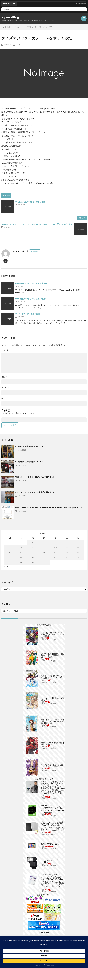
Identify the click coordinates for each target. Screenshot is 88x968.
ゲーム (17, 45)
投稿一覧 (34, 251)
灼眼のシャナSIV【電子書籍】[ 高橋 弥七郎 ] (52, 743)
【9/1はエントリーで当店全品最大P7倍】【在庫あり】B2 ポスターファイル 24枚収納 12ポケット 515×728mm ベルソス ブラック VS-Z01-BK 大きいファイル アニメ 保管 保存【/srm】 (53, 826)
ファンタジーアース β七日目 (27, 314)
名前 (4, 377)
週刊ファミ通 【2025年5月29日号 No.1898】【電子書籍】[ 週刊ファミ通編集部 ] (53, 655)
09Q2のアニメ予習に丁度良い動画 (30, 202)
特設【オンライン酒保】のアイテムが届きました (35, 477)
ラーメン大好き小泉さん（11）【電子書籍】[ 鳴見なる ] (53, 766)
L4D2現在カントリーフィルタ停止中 (31, 299)
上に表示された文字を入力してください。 (18, 413)
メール (5, 388)
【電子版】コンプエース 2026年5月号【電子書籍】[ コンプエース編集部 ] (52, 634)
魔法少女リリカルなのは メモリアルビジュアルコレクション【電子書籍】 (53, 677)
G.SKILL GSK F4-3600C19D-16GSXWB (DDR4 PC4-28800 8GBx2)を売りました (48, 507)
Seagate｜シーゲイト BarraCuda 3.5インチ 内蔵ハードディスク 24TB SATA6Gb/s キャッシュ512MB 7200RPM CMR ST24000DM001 (53, 808)
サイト (4, 399)
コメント (5, 350)
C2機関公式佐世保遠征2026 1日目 (29, 462)
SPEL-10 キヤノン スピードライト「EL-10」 (52, 861)
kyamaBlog (10, 17)
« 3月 (6, 566)
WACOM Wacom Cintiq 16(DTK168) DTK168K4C (50, 844)
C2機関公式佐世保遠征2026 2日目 (29, 446)
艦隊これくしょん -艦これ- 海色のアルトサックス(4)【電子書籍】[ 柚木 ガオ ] (52, 721)
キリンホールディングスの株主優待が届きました (35, 492)
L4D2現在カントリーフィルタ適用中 (31, 283)
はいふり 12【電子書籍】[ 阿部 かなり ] (52, 699)
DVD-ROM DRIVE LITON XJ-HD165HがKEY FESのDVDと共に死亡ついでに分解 (36, 224)
